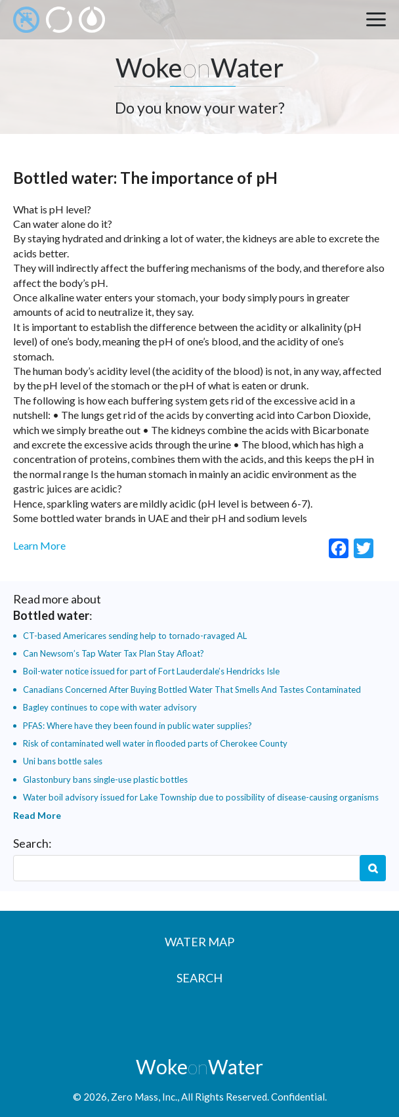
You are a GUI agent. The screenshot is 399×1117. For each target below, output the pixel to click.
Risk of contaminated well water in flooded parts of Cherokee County (155, 743)
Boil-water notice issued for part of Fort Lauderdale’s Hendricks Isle (151, 671)
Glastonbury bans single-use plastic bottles (105, 779)
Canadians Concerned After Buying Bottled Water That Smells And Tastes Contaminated (192, 689)
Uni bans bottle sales (62, 761)
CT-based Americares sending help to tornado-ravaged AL (135, 635)
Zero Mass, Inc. (144, 1097)
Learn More (39, 545)
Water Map (199, 941)
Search (373, 868)
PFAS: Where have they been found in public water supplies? (137, 725)
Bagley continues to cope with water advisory (110, 707)
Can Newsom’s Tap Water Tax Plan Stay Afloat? (113, 653)
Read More (37, 815)
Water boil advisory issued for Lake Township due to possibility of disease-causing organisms (201, 797)
